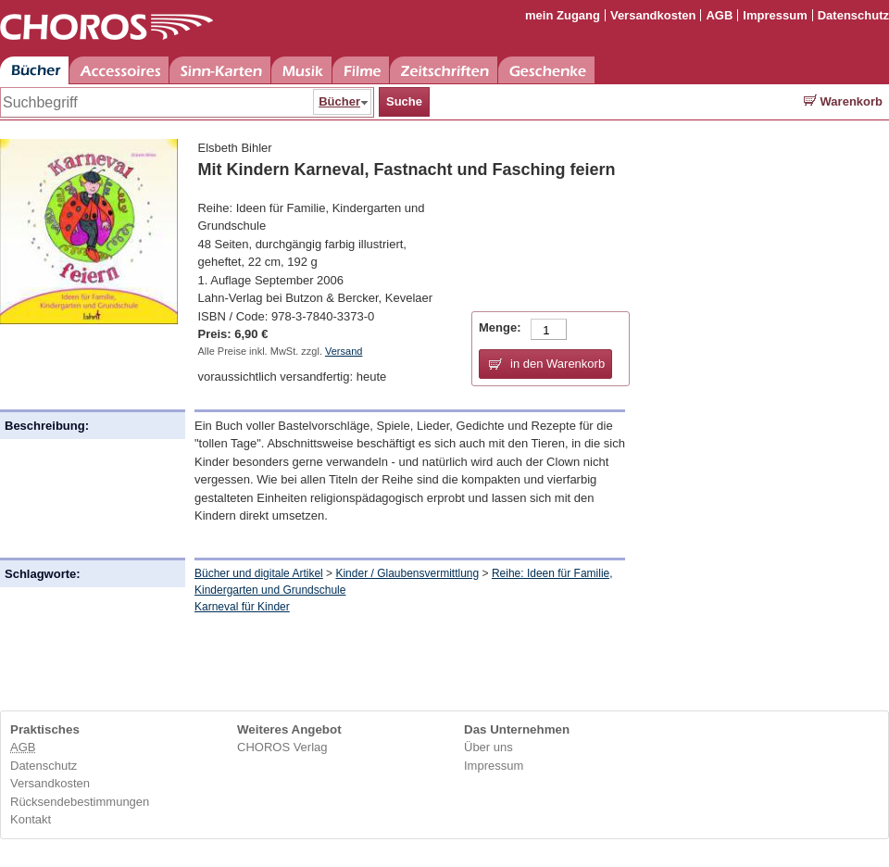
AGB (719, 15)
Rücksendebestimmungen (79, 802)
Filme (360, 70)
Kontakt (30, 819)
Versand (343, 351)
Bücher (34, 70)
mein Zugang (562, 15)
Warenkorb (843, 101)
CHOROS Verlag (282, 747)
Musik (301, 70)
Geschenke (546, 70)
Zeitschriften (443, 70)
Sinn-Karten (219, 70)
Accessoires (119, 70)
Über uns (488, 747)
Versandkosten (653, 15)
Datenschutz (853, 15)
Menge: (500, 327)
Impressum (775, 15)
